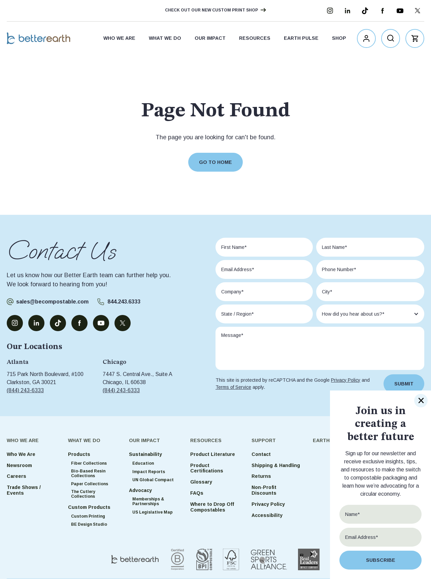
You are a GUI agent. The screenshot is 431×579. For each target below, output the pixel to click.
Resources (254, 39)
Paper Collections (89, 484)
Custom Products (89, 507)
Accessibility (267, 515)
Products (79, 454)
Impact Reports (148, 471)
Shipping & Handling (276, 465)
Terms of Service (233, 387)
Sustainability (145, 454)
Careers (16, 476)
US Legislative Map (152, 512)
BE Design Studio (89, 524)
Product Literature (212, 454)
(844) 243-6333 (25, 390)
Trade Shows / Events (24, 490)
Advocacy (140, 490)
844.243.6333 (123, 302)
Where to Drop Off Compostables (212, 507)
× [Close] (421, 400)
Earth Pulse (301, 39)
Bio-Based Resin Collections (88, 473)
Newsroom (19, 465)
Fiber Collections (89, 463)
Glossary (201, 482)
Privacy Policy (345, 380)
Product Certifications (206, 468)
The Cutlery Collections (83, 494)
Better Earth (41, 39)
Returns (261, 476)
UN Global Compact (153, 479)
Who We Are (119, 39)
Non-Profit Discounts (264, 490)
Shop (339, 39)
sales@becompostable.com (52, 302)
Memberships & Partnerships (148, 501)
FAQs (196, 493)
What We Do (165, 39)
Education (143, 463)
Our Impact (210, 39)
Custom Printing (88, 516)
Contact (261, 454)
